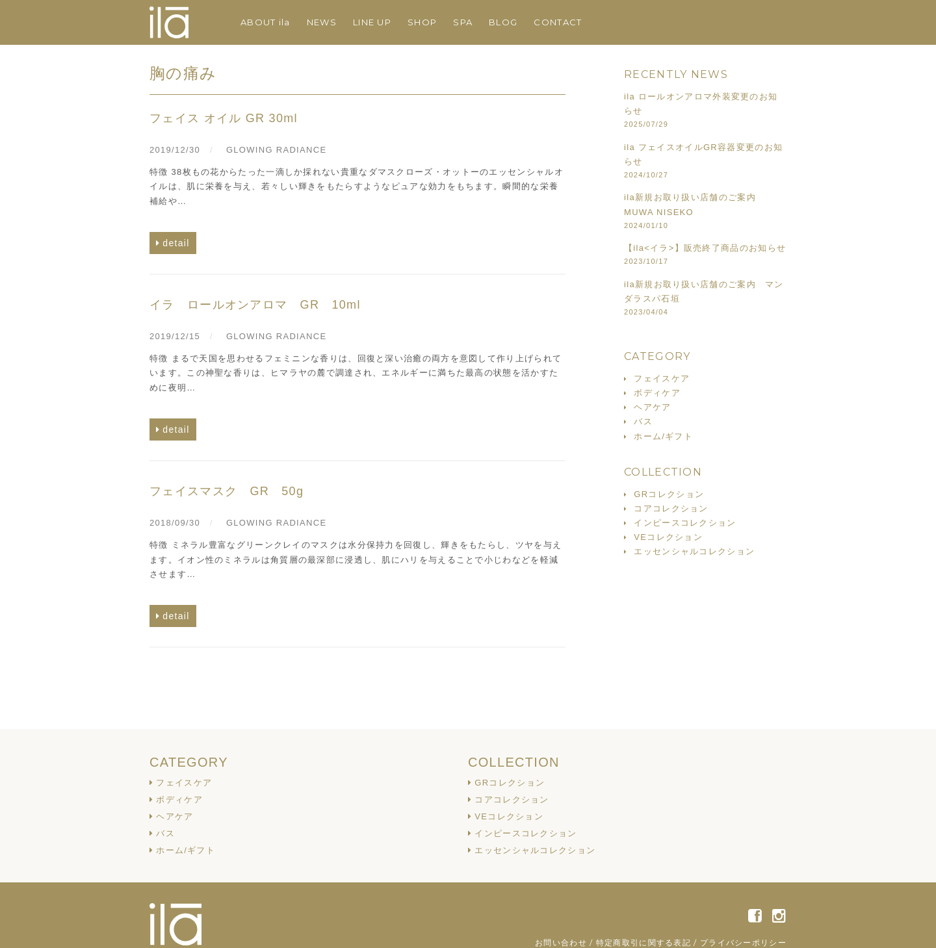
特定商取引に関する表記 (643, 942)
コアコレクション (671, 508)
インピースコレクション (685, 523)
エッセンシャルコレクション (694, 551)
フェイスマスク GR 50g (227, 491)
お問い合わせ (561, 942)
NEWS (322, 22)
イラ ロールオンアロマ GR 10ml (255, 304)
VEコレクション (668, 537)
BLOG (503, 22)
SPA (463, 22)
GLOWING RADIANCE (276, 150)
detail (175, 243)
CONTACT (558, 22)
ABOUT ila (265, 22)
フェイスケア (662, 378)
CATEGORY (189, 762)
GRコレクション (669, 494)
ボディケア (657, 393)
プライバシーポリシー (743, 942)
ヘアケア (652, 407)
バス (643, 421)
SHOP (422, 22)
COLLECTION (514, 762)
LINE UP (372, 22)
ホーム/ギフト (663, 436)
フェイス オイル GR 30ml (224, 118)
